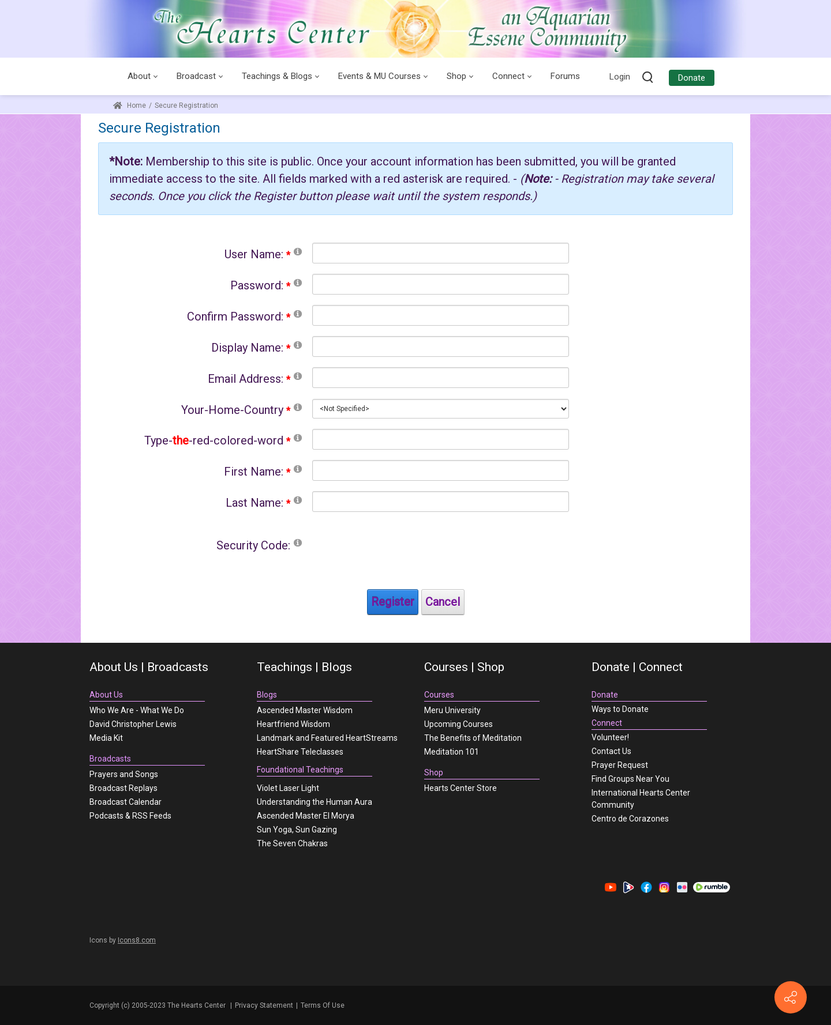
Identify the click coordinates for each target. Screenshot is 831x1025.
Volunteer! (610, 737)
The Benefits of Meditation (473, 738)
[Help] (298, 251)
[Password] (440, 284)
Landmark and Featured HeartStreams (327, 738)
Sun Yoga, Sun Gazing (297, 829)
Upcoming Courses (458, 724)
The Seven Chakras (292, 843)
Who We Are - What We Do (136, 710)
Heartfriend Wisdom (293, 724)
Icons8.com (137, 940)
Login (619, 76)
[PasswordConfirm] (440, 315)
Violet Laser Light (288, 788)
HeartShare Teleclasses (300, 751)
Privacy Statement (264, 1005)
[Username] (440, 253)
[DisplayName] (440, 346)
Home (129, 105)
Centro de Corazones (630, 818)
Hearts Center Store (460, 788)
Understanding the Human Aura (314, 802)
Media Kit (106, 738)
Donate (691, 78)
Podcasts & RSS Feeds (130, 815)
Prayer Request (620, 765)
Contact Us (611, 751)
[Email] (440, 377)
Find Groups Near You (630, 778)
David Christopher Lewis (133, 724)
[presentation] (400, 556)
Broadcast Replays (123, 788)
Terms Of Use (323, 1005)
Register (392, 602)
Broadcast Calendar (125, 802)
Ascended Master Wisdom (305, 710)
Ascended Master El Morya (305, 815)
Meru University (452, 710)
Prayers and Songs (123, 774)
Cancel (442, 602)
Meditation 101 (451, 751)
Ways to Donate (620, 709)
